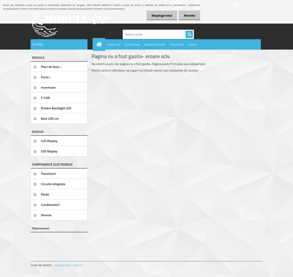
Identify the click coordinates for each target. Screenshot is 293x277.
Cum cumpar (132, 44)
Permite (189, 15)
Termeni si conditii (155, 44)
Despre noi (114, 44)
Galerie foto (177, 44)
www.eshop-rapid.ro (69, 265)
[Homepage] (100, 44)
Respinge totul (162, 15)
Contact (192, 44)
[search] (189, 34)
